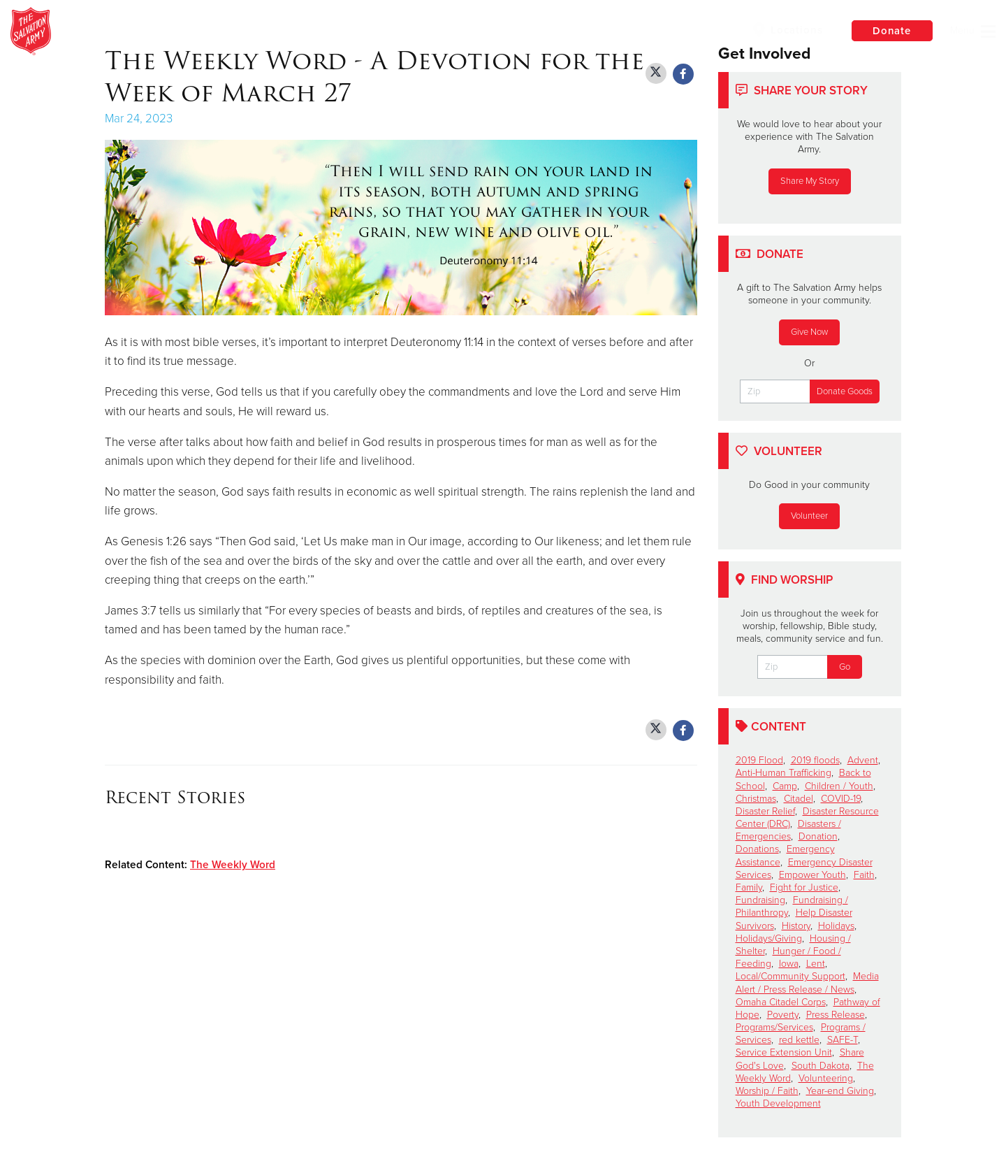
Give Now (809, 332)
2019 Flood (759, 760)
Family (749, 887)
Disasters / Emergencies (788, 830)
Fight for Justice (804, 887)
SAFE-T (842, 1040)
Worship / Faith (767, 1091)
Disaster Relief (765, 811)
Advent (862, 760)
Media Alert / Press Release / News (807, 982)
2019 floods (815, 760)
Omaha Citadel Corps (781, 1002)
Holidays (836, 926)
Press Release (835, 1015)
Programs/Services (774, 1027)
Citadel (798, 799)
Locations (785, 30)
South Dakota (821, 1066)
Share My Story (809, 181)
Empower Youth (812, 875)
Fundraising (760, 900)
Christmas (756, 799)
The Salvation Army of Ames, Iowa (262, 31)
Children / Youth (839, 786)
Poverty (783, 1015)
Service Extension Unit (784, 1052)
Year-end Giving (840, 1091)
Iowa (789, 964)
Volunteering (826, 1078)
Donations (757, 849)
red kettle (799, 1040)
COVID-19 (841, 799)
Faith (864, 875)
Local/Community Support (790, 976)
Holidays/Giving (769, 938)
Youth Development (778, 1103)
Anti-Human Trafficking (783, 773)
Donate (890, 30)
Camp (785, 786)
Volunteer (809, 515)
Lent (815, 964)
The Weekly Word (232, 864)
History (796, 926)
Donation (818, 836)
